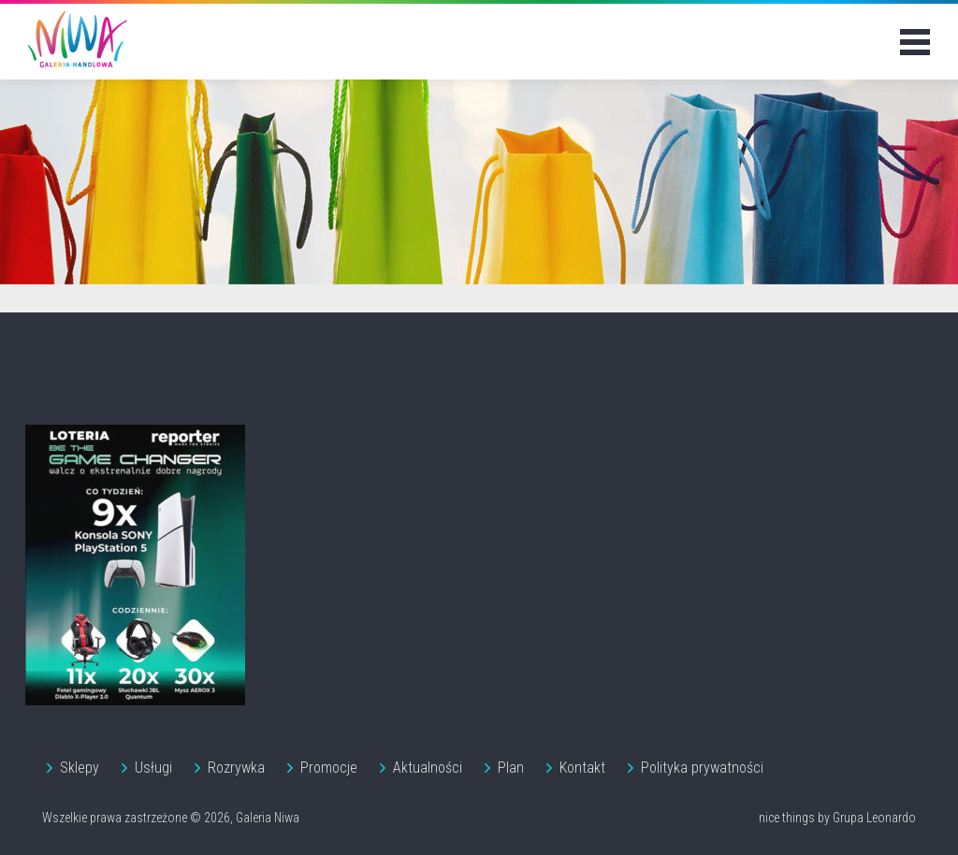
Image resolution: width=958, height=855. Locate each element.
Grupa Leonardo (874, 817)
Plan (511, 767)
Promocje (328, 767)
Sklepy (79, 767)
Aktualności (427, 767)
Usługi (153, 767)
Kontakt (582, 767)
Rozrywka (236, 767)
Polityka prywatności (702, 767)
